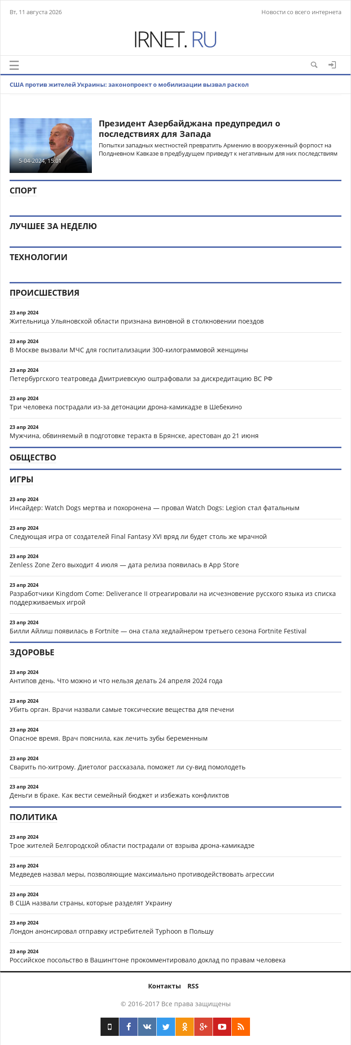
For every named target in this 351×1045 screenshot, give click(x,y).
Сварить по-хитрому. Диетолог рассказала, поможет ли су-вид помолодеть (127, 767)
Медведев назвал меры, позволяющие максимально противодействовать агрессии (142, 874)
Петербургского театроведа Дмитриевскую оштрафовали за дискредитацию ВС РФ (141, 378)
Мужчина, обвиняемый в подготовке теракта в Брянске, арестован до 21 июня (134, 435)
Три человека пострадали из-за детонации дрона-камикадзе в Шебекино (126, 406)
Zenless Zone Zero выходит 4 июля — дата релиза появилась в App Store (124, 564)
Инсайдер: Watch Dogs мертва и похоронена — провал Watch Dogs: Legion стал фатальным (154, 507)
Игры (21, 479)
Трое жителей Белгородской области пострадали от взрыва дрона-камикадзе (132, 845)
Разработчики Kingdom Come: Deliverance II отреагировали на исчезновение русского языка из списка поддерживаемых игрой (173, 597)
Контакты (164, 986)
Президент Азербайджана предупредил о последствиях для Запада (189, 128)
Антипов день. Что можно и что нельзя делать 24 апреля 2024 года (116, 680)
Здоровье (32, 652)
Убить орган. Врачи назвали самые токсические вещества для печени (122, 709)
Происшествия (45, 292)
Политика (33, 816)
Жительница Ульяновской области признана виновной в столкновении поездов (137, 321)
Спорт (23, 190)
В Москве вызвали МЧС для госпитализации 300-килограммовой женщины (129, 349)
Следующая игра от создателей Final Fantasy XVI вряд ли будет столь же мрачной (138, 536)
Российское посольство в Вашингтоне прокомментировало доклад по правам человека (148, 960)
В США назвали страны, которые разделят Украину (91, 903)
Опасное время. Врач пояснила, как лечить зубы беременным (108, 738)
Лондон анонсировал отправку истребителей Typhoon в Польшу (111, 931)
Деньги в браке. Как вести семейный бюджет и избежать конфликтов (119, 795)
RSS (193, 986)
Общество (33, 457)
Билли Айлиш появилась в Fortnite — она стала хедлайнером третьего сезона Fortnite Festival (158, 631)
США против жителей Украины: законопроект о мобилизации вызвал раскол (129, 84)
